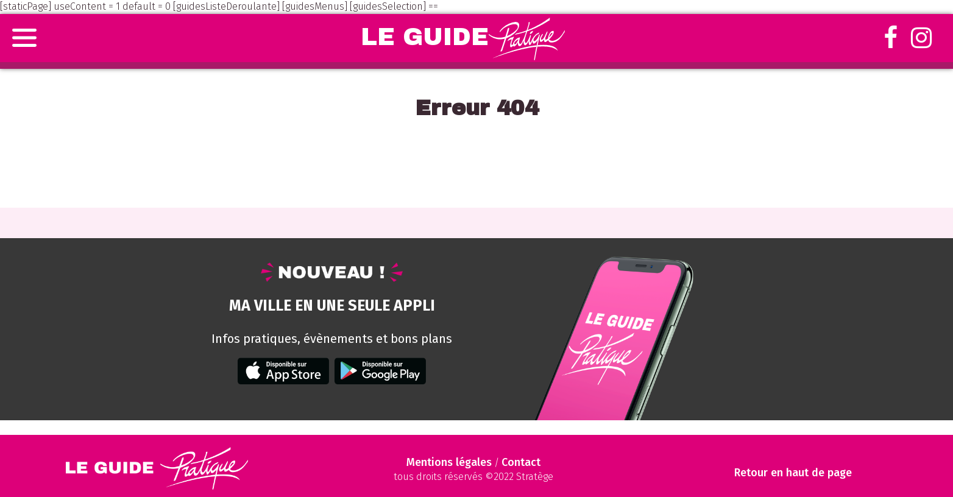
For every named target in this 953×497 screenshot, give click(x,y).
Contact (520, 462)
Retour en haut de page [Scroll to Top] (793, 473)
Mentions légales (449, 462)
